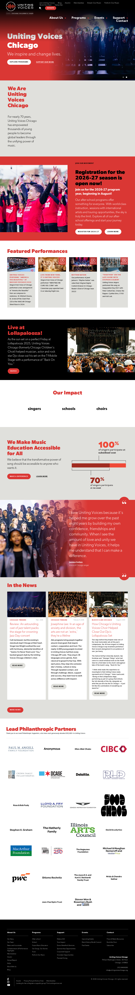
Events (99, 18)
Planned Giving (62, 958)
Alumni (67, 3)
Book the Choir (46, 5)
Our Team (10, 942)
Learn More (113, 232)
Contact (122, 21)
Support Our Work (45, 62)
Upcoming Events (88, 939)
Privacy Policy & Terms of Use (34, 981)
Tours (34, 952)
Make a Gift (61, 939)
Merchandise (79, 3)
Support (119, 18)
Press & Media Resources (115, 939)
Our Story (10, 939)
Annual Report (12, 960)
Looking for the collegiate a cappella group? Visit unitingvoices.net (39, 983)
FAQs (9, 963)
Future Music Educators (40, 945)
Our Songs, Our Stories (40, 949)
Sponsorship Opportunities (66, 949)
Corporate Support (63, 952)
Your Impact (61, 942)
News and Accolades (14, 945)
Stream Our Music (94, 3)
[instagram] (8, 982)
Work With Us (12, 967)
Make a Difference (19, 476)
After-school (36, 939)
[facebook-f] (8, 979)
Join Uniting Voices (47, 3)
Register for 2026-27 (88, 232)
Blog (60, 3)
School (34, 942)
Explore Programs (19, 62)
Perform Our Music (111, 3)
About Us (56, 18)
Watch (13, 371)
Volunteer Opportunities (65, 955)
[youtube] (8, 984)
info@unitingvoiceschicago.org (117, 970)
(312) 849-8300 (122, 967)
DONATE (50, 8)
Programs (79, 18)
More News (15, 710)
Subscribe (59, 5)
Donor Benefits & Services (66, 945)
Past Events (85, 945)
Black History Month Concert (91, 942)
